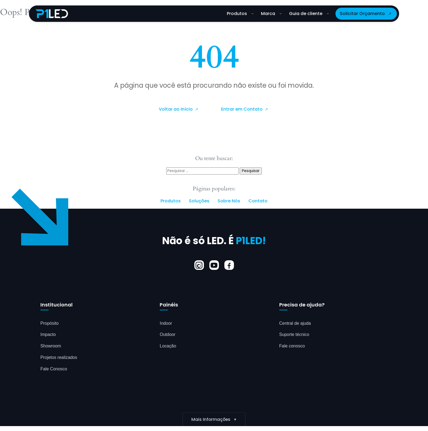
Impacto (48, 334)
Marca (271, 13)
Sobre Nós (229, 201)
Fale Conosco (53, 369)
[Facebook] (229, 265)
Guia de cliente (309, 13)
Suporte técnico (294, 334)
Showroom (50, 346)
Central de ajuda (295, 323)
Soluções (199, 201)
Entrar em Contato (242, 109)
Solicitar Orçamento (362, 13)
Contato (258, 201)
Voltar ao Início (176, 109)
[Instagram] (199, 265)
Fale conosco (292, 346)
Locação (168, 346)
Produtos (240, 13)
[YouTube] (214, 265)
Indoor (166, 323)
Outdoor (168, 334)
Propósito (49, 323)
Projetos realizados (59, 357)
